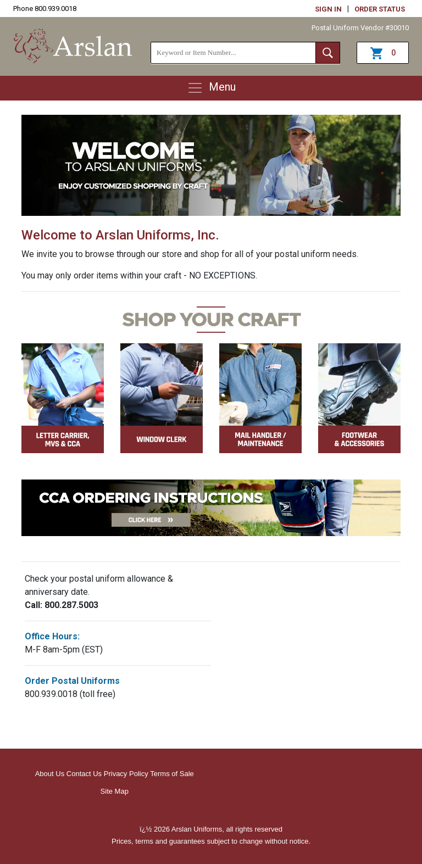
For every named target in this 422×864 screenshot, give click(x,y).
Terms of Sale (171, 774)
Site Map (115, 791)
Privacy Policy (126, 774)
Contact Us (84, 774)
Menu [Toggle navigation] (211, 88)
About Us (49, 774)
